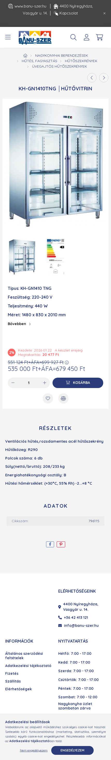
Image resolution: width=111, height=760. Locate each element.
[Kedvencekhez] (48, 398)
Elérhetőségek (18, 689)
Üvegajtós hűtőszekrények (59, 66)
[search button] (73, 37)
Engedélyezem (72, 750)
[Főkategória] (25, 55)
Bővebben (17, 323)
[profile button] (86, 37)
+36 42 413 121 (73, 617)
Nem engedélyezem (34, 750)
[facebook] (50, 544)
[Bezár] (104, 13)
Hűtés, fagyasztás (39, 61)
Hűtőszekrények (81, 61)
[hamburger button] (8, 37)
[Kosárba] (78, 383)
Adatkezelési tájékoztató (28, 666)
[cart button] (99, 37)
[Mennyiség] (29, 383)
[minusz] (13, 383)
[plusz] (45, 383)
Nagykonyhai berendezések (61, 55)
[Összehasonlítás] (63, 398)
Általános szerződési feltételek (24, 655)
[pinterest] (61, 544)
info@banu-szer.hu (78, 625)
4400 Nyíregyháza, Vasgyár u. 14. (78, 607)
